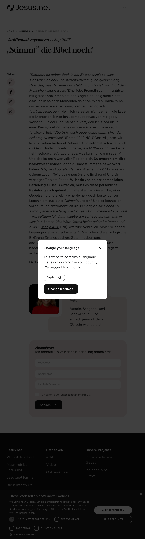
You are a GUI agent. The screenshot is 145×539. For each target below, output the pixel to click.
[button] (49, 534)
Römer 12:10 (75, 138)
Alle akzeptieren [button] (113, 510)
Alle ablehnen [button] (113, 519)
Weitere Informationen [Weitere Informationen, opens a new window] (22, 513)
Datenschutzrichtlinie (73, 394)
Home (10, 31)
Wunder (24, 31)
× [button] (140, 494)
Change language (60, 289)
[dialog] (72, 514)
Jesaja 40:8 (50, 227)
